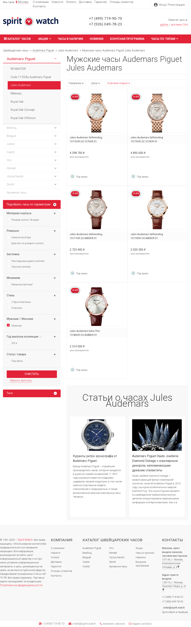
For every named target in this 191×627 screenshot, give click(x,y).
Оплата (71, 2)
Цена (94, 83)
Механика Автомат (20, 284)
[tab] (32, 393)
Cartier (86, 561)
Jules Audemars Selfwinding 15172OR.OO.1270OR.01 (86, 139)
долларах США (179, 24)
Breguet (87, 557)
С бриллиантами (19, 301)
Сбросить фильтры (21, 380)
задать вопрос (142, 623)
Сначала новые (117, 83)
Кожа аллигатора (19, 237)
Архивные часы (118, 566)
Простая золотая (19, 266)
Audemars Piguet (92, 548)
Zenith (112, 561)
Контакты (39, 6)
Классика (14, 307)
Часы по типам (164, 39)
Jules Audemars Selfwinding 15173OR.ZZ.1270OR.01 (147, 139)
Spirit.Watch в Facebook (175, 612)
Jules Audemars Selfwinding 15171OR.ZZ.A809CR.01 (86, 236)
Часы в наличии (70, 39)
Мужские (14, 325)
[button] (55, 58)
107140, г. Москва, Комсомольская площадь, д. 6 (172, 563)
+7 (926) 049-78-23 (105, 24)
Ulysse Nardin (116, 557)
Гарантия (101, 2)
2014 (12, 343)
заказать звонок (113, 623)
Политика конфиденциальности (21, 585)
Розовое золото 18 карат (23, 219)
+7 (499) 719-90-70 (105, 18)
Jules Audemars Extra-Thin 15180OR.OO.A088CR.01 (85, 332)
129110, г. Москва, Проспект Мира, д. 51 (174, 586)
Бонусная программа (127, 39)
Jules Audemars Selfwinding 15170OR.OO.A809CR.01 (147, 236)
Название (75, 83)
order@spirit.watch (174, 607)
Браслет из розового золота (25, 243)
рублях (164, 24)
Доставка (85, 2)
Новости (57, 2)
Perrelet (113, 552)
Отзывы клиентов (121, 2)
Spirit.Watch (25, 539)
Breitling (87, 552)
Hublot (86, 566)
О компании (41, 2)
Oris (111, 548)
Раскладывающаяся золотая (25, 260)
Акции (44, 39)
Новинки (96, 39)
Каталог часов (17, 39)
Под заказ (15, 360)
